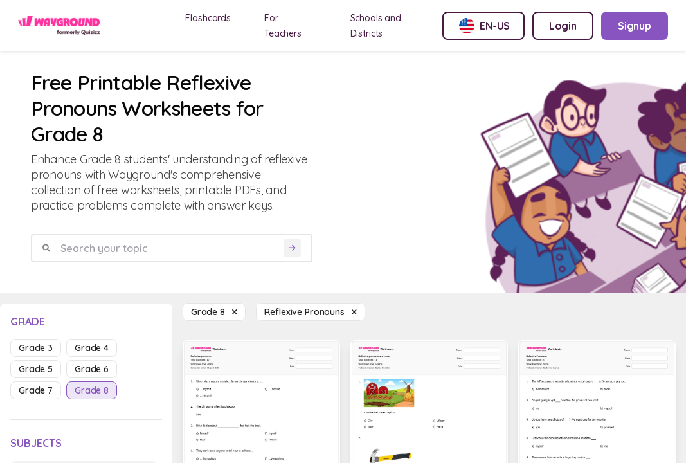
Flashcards (208, 18)
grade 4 (92, 348)
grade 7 (36, 390)
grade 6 (92, 369)
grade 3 (36, 348)
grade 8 (92, 390)
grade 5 (36, 369)
